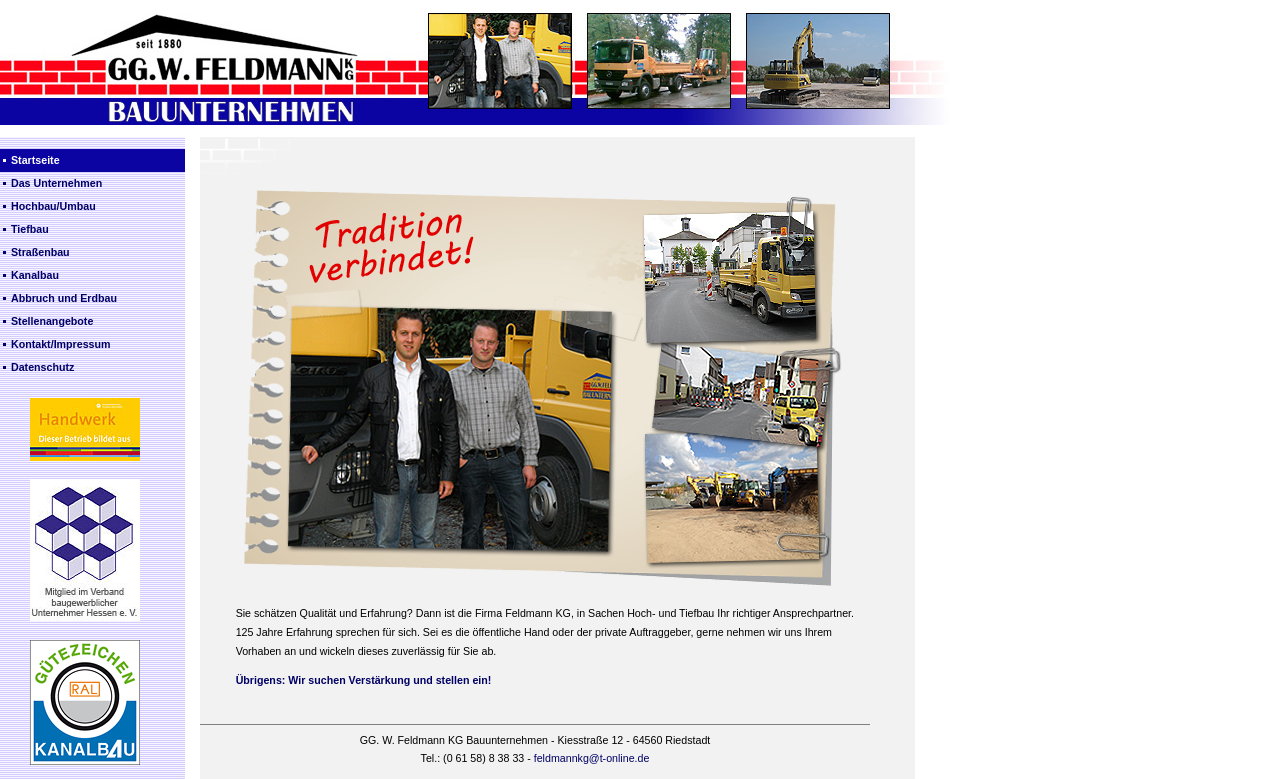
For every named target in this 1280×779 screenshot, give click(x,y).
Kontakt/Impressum (60, 344)
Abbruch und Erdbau (64, 298)
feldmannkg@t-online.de (592, 758)
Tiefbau (30, 229)
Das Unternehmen (56, 183)
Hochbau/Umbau (53, 206)
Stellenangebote (52, 321)
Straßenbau (40, 252)
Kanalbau (35, 275)
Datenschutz (42, 367)
